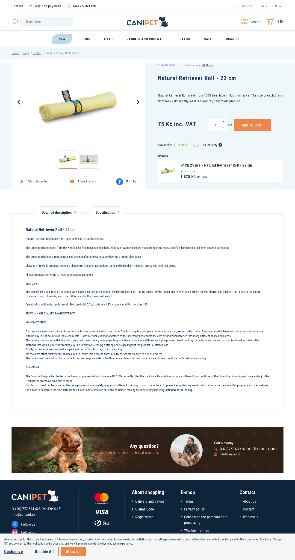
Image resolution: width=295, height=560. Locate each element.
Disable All (44, 551)
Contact (17, 6)
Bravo (210, 65)
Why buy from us (196, 530)
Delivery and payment (45, 6)
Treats (37, 53)
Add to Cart (252, 125)
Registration (144, 516)
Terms (188, 501)
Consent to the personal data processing (205, 519)
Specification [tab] (107, 212)
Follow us (28, 524)
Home (15, 53)
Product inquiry (87, 181)
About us (249, 501)
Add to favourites (38, 181)
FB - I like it (131, 181)
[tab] (58, 210)
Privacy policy (194, 509)
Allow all (73, 551)
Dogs (26, 53)
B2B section (243, 6)
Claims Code (144, 509)
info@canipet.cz (230, 454)
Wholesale (250, 516)
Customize (13, 551)
